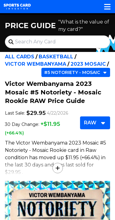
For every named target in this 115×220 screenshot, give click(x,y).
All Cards (19, 57)
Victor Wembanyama (35, 64)
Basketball (56, 57)
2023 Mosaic (88, 64)
